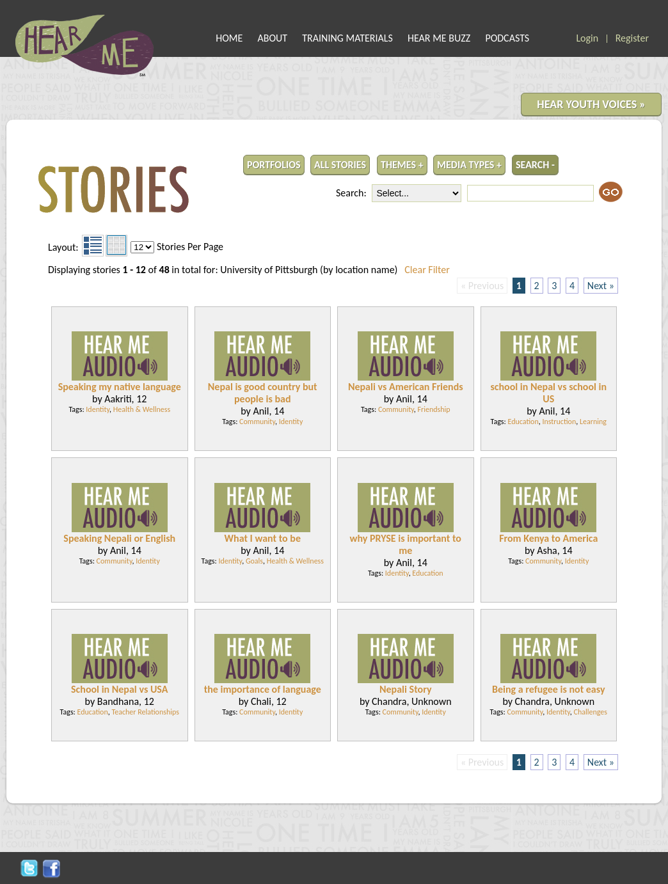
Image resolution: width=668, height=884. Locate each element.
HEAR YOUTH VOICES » (591, 104)
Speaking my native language (119, 387)
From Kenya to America (548, 538)
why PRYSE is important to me (405, 544)
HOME (229, 38)
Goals (254, 560)
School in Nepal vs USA (119, 689)
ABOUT (273, 38)
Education (523, 421)
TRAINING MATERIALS (347, 38)
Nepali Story (405, 689)
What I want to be (263, 538)
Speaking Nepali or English (119, 538)
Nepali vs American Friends (405, 387)
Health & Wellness (141, 409)
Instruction (559, 421)
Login (587, 38)
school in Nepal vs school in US (548, 393)
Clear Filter (426, 270)
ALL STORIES (340, 165)
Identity (97, 409)
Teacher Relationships (145, 711)
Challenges (590, 711)
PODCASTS (507, 38)
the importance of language (262, 689)
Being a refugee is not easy (548, 689)
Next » (600, 286)
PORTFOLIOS (274, 165)
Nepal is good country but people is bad (262, 393)
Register (632, 38)
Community (257, 421)
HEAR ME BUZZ (439, 38)
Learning (593, 421)
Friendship (433, 409)
